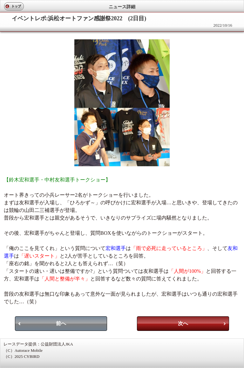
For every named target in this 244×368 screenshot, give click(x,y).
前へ (61, 323)
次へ (183, 323)
